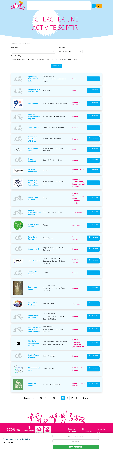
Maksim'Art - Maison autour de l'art (33, 343)
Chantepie (76, 225)
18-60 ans (61, 59)
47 (72, 398)
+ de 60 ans (72, 59)
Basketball (46, 91)
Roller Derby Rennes (33, 238)
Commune (61, 47)
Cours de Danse (49, 285)
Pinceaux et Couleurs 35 (32, 304)
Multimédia (47, 344)
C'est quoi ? (41, 6)
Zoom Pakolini (33, 128)
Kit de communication (87, 430)
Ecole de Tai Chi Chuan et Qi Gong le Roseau (34, 329)
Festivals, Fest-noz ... (50, 258)
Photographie (58, 344)
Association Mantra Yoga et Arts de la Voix (34, 183)
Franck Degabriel (32, 160)
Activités (14, 47)
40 (41, 398)
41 (45, 398)
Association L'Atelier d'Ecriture (32, 139)
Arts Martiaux (48, 327)
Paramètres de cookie (75, 436)
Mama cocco (33, 104)
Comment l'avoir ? (56, 6)
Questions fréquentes (72, 430)
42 (49, 398)
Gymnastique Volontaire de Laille (33, 79)
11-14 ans (40, 59)
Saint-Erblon (77, 212)
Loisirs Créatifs (61, 103)
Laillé (74, 79)
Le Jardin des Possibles (33, 225)
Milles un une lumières (33, 198)
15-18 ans (50, 59)
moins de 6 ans (19, 59)
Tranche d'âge (16, 56)
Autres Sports (48, 116)
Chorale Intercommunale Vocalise (34, 212)
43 (54, 398)
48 (76, 398)
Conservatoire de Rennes (33, 316)
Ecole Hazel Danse (32, 288)
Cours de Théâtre (57, 128)
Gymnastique (47, 76)
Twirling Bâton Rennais (33, 273)
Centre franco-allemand (34, 356)
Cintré (74, 91)
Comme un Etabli (32, 384)
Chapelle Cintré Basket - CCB (34, 91)
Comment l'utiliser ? (74, 6)
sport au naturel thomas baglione (34, 116)
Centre (75, 105)
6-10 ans (31, 59)
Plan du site (101, 429)
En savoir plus (93, 79)
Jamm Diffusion (34, 261)
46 (67, 398)
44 (58, 398)
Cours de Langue (49, 356)
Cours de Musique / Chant (52, 160)
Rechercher (56, 66)
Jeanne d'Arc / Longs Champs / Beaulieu (78, 184)
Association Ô (33, 249)
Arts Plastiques (48, 103)
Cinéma (45, 128)
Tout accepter (75, 447)
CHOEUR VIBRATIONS (33, 171)
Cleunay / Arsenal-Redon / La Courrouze (78, 344)
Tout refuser (76, 441)
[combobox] (33, 51)
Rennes (75, 102)
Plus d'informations (9, 442)
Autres (45, 139)
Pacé (74, 150)
